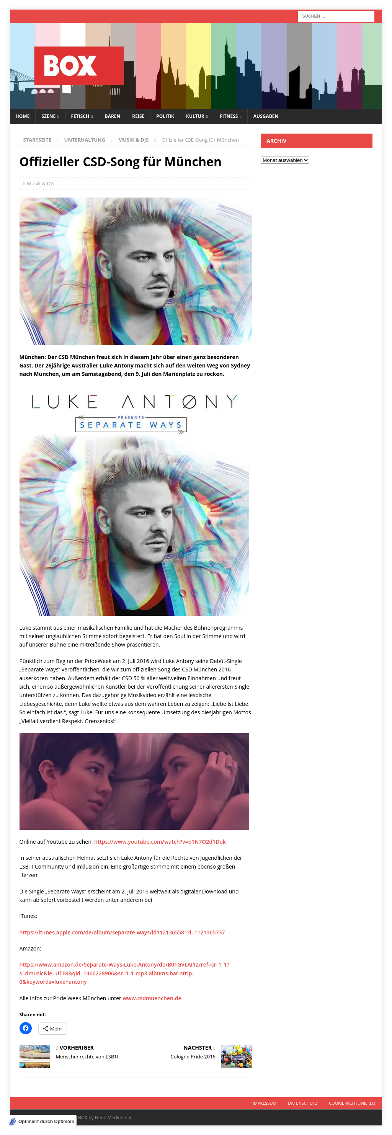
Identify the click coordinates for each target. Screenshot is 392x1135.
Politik (165, 116)
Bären (113, 116)
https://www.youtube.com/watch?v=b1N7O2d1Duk (160, 841)
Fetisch (80, 116)
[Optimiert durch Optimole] (41, 1122)
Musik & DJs (40, 183)
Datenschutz (302, 1103)
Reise (138, 116)
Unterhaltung (84, 139)
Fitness (229, 116)
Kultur (195, 116)
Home (23, 116)
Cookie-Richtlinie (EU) (352, 1103)
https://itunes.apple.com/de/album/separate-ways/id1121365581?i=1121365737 (122, 932)
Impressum (264, 1103)
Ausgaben (265, 116)
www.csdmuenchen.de (151, 998)
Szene (48, 116)
